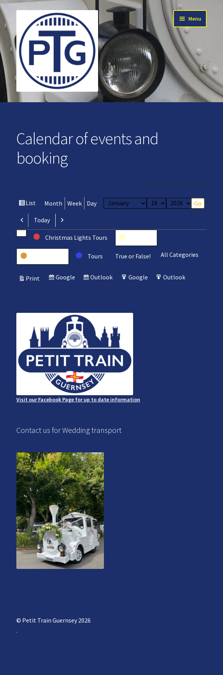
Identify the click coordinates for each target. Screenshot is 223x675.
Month (53, 203)
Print (34, 278)
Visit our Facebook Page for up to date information (78, 358)
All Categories (179, 254)
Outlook (102, 278)
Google (66, 278)
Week (74, 203)
